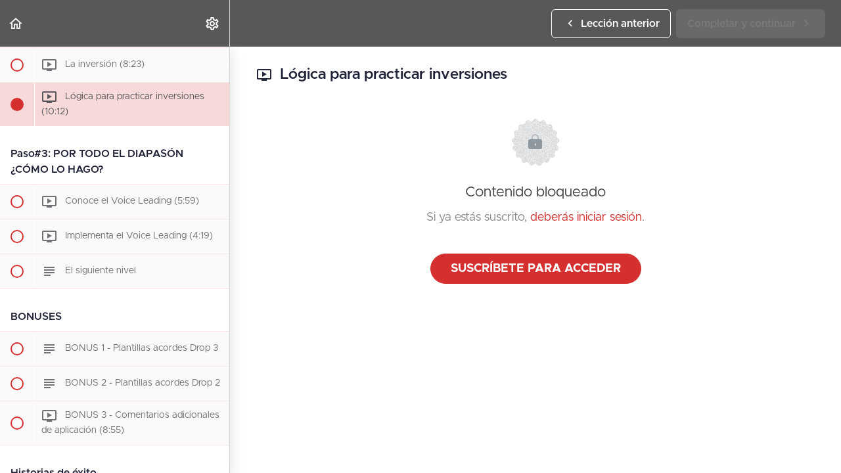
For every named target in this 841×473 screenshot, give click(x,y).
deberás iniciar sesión (586, 217)
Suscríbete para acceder (536, 269)
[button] (16, 23)
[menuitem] (212, 23)
